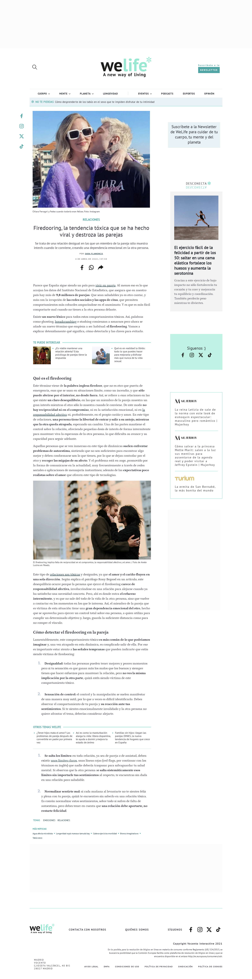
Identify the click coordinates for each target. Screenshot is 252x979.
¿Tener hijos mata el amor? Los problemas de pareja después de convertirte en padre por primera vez (54, 737)
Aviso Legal (91, 966)
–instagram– (21, 126)
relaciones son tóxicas (65, 574)
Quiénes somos (137, 929)
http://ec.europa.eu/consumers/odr (205, 956)
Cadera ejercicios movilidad (105, 833)
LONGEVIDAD (110, 93)
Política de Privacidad (159, 966)
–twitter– (21, 136)
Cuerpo (42, 93)
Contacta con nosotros (87, 929)
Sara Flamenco (94, 253)
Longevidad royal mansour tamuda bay (73, 833)
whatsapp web (91, 267)
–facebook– (21, 116)
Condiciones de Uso (127, 966)
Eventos (143, 93)
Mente (63, 93)
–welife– (21, 146)
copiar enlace (100, 267)
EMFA (107, 966)
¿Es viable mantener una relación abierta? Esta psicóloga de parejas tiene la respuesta (71, 353)
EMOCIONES (49, 820)
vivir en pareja (105, 285)
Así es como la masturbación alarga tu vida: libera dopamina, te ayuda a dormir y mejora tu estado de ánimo (93, 737)
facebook (82, 266)
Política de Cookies (210, 966)
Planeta (85, 93)
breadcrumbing (65, 321)
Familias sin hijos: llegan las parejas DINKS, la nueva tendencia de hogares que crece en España (132, 737)
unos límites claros (64, 760)
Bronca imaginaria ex (129, 833)
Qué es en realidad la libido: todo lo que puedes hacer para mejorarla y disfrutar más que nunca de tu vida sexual (129, 355)
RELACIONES (64, 820)
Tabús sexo (37, 837)
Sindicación (185, 966)
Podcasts (167, 93)
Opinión (209, 93)
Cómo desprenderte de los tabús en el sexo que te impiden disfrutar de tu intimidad (104, 102)
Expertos (189, 93)
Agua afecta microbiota (43, 833)
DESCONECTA (196, 183)
